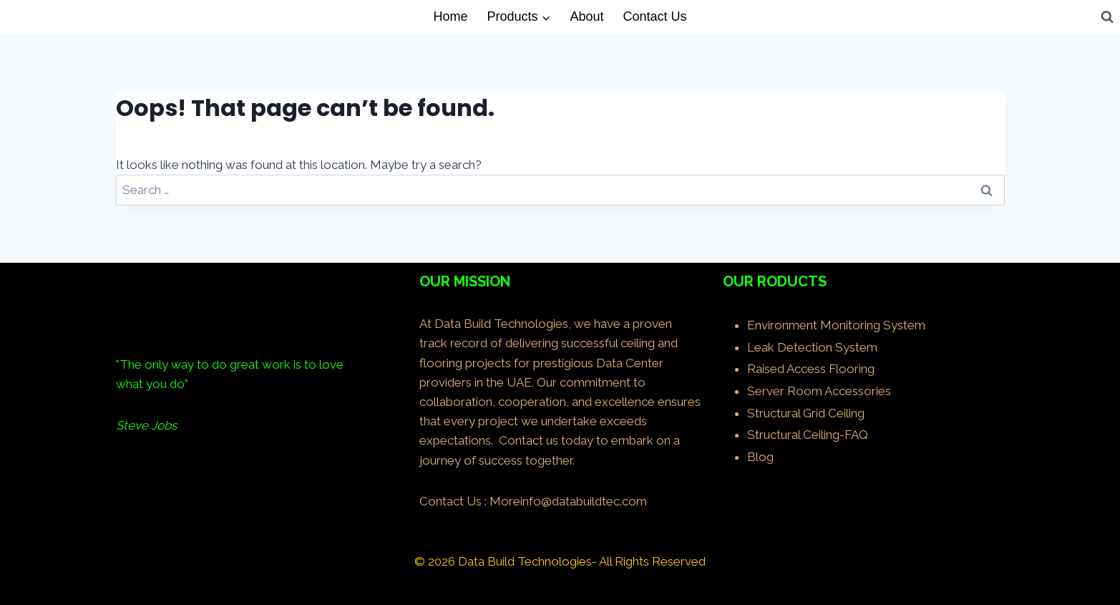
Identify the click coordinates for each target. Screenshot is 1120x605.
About (586, 16)
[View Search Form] (1107, 16)
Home (450, 16)
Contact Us (655, 16)
